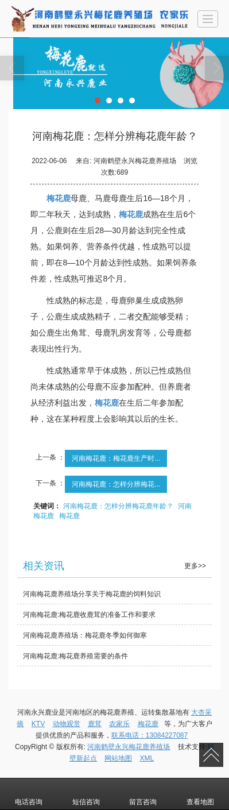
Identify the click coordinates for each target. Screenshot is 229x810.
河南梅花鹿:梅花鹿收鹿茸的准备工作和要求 (89, 615)
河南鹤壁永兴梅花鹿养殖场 (128, 747)
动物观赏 (66, 724)
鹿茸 (95, 724)
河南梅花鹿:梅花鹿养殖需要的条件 (75, 656)
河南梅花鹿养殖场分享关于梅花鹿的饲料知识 (92, 594)
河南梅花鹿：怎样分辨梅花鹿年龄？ (118, 506)
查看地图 (200, 794)
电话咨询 (28, 794)
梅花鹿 (69, 516)
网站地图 (118, 758)
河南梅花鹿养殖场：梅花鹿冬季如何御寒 (85, 635)
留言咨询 (143, 794)
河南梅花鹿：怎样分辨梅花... (116, 484)
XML (147, 758)
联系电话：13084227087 (149, 735)
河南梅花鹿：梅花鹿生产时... (116, 458)
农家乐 (119, 724)
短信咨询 (86, 794)
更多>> (195, 566)
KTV (38, 724)
